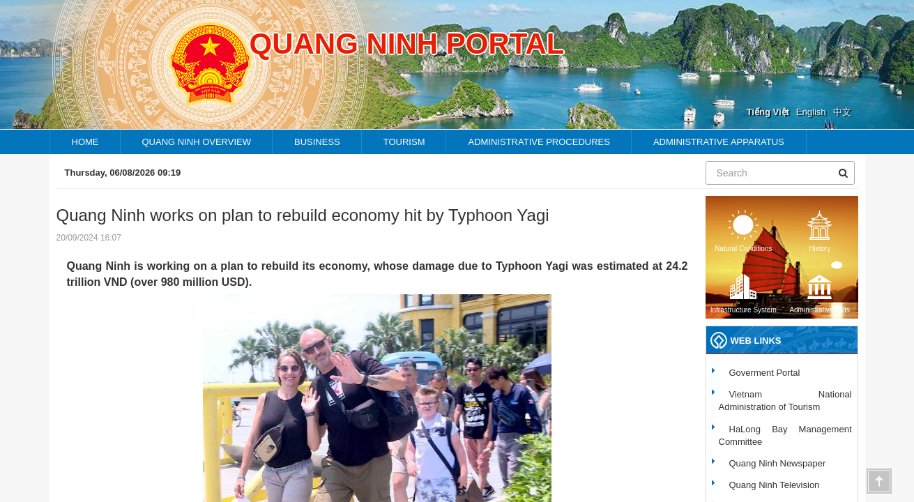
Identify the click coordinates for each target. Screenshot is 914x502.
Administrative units (819, 292)
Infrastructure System (743, 292)
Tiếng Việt (768, 112)
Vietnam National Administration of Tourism (785, 400)
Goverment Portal (764, 372)
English (811, 112)
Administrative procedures (538, 142)
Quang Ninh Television (774, 485)
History (820, 231)
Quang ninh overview (197, 142)
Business (317, 142)
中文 (842, 112)
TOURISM (404, 142)
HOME (85, 142)
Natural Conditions (743, 231)
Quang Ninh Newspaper (777, 463)
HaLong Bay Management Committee (785, 435)
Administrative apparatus (718, 142)
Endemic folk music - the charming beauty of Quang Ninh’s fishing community (544, 172)
